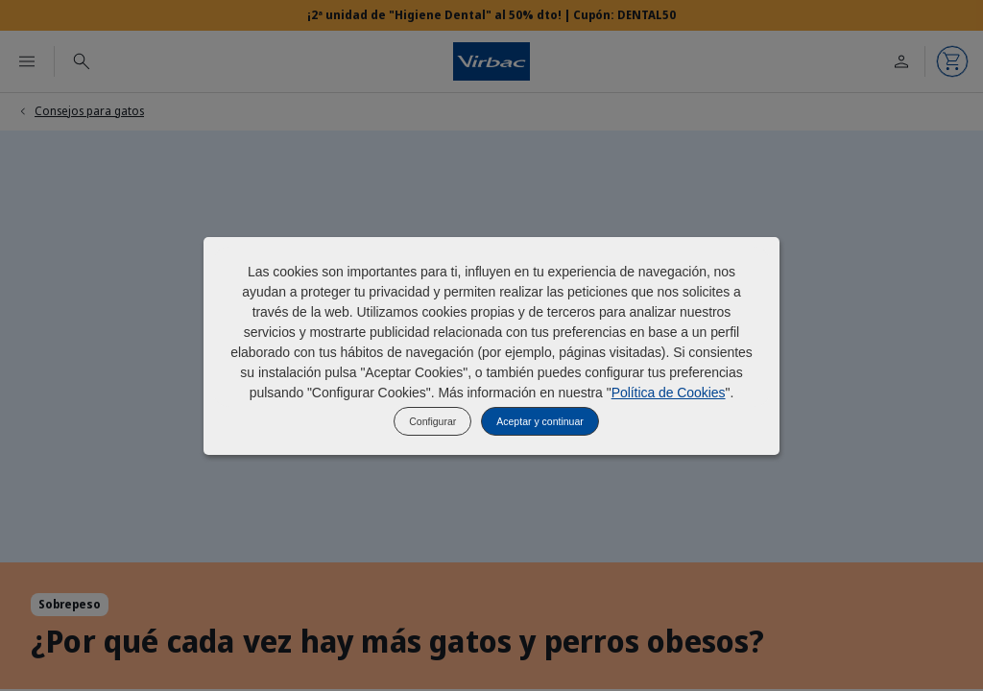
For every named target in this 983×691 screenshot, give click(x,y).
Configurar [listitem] (432, 421)
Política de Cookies (668, 392)
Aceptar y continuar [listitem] (539, 421)
